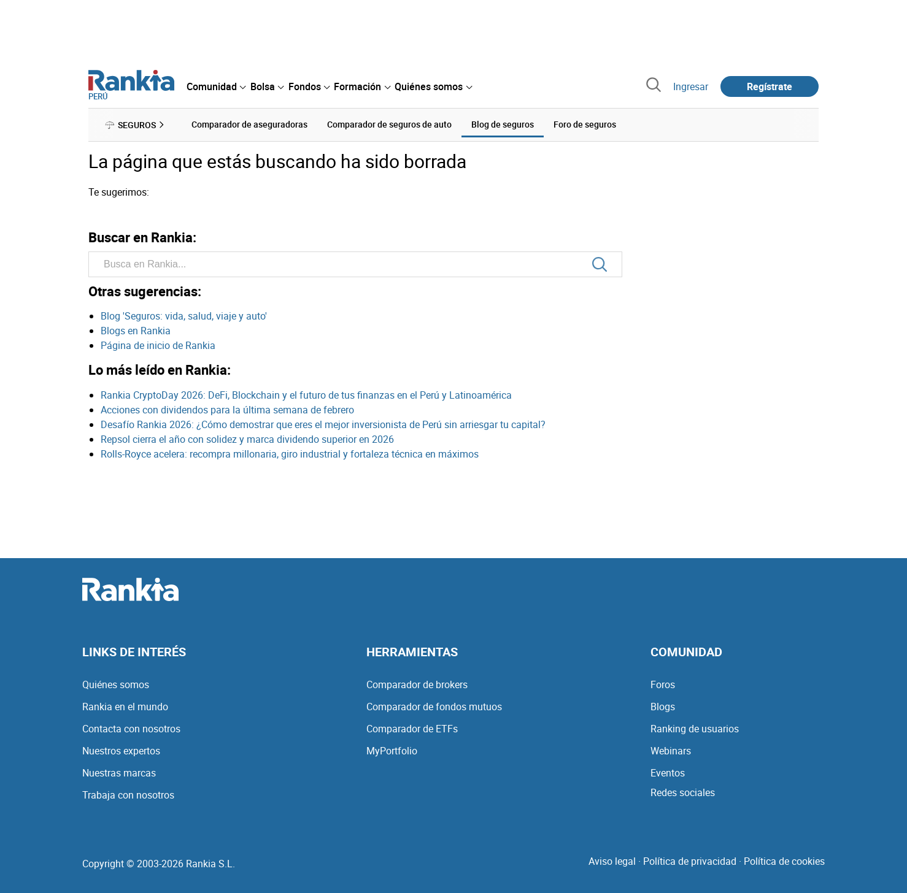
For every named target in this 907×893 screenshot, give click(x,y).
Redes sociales (682, 792)
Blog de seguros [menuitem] (502, 124)
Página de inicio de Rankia (158, 345)
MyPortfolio (391, 750)
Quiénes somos (115, 684)
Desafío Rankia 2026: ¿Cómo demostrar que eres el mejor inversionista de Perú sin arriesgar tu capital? (323, 424)
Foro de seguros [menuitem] (585, 124)
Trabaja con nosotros (128, 795)
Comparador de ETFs (412, 728)
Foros (662, 684)
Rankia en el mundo (125, 706)
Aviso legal (612, 861)
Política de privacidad (689, 861)
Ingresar (690, 86)
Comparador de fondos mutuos (434, 706)
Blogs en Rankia (136, 330)
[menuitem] (216, 86)
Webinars (670, 750)
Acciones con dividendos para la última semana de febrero (227, 409)
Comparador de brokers (417, 684)
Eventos (667, 773)
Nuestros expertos (121, 750)
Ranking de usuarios (694, 728)
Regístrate (769, 86)
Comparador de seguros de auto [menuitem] (389, 124)
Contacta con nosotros (131, 728)
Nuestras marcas (119, 773)
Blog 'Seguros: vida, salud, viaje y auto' (184, 316)
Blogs (662, 706)
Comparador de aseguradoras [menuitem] (249, 124)
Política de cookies (784, 861)
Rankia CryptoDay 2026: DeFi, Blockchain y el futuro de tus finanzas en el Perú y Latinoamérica (306, 395)
